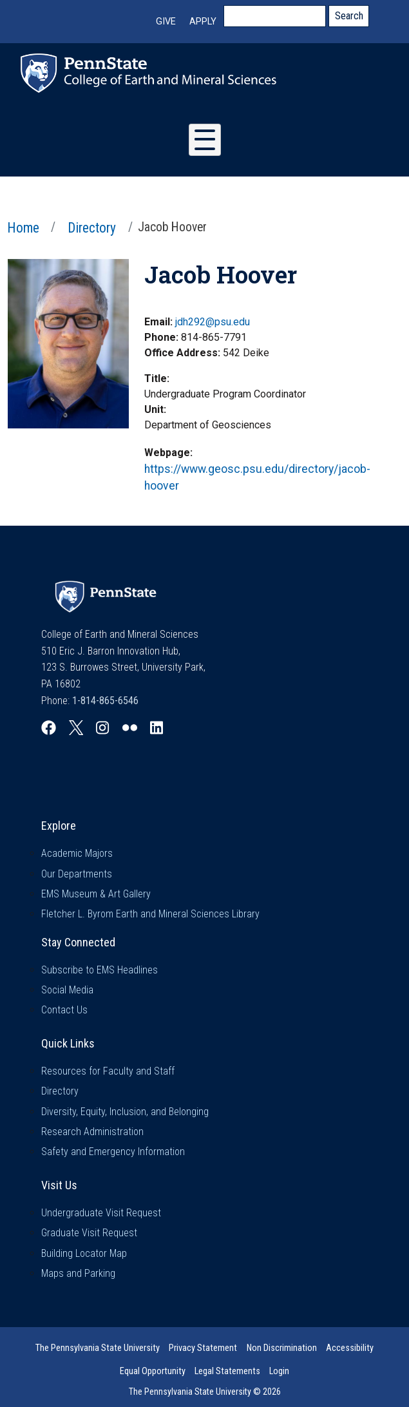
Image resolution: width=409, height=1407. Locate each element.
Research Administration (92, 1131)
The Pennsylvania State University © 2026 (205, 1391)
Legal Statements (227, 1371)
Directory (92, 228)
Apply (202, 21)
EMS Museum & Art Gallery (96, 894)
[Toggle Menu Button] (205, 140)
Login (279, 1371)
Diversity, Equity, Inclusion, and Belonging (125, 1112)
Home (23, 228)
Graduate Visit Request (89, 1233)
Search (349, 16)
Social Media (67, 990)
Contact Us (64, 1010)
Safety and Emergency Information (113, 1151)
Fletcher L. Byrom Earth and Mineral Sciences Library (150, 914)
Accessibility (350, 1348)
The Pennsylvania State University (97, 1348)
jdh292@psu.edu (212, 322)
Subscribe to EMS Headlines (99, 970)
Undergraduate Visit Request (101, 1213)
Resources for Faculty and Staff (108, 1071)
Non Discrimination (282, 1348)
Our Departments (76, 874)
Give (166, 21)
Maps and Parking (78, 1273)
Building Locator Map (84, 1253)
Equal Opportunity (152, 1371)
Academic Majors (77, 853)
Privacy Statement (203, 1348)
